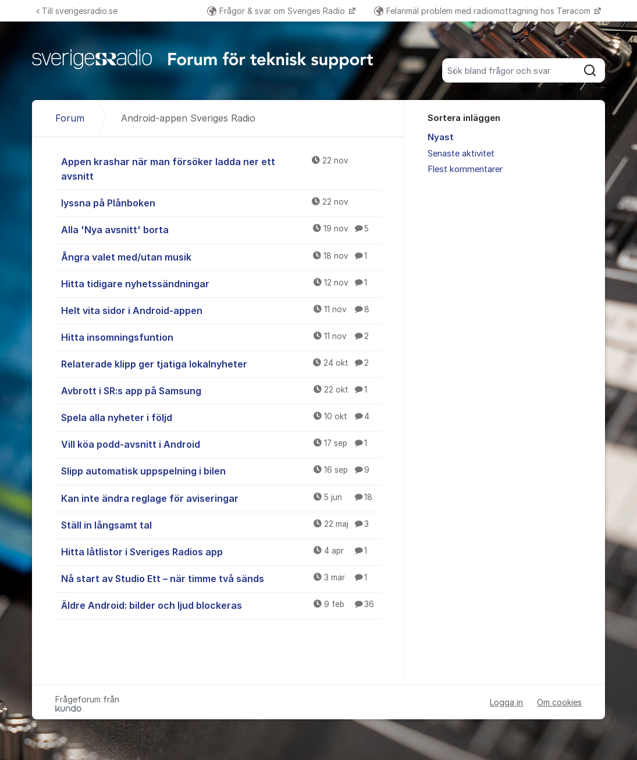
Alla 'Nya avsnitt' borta (221, 229)
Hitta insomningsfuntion (221, 336)
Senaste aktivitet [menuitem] (461, 153)
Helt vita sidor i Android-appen (221, 310)
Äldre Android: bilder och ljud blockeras (221, 604)
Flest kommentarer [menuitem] (465, 169)
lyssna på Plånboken (221, 202)
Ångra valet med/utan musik (221, 256)
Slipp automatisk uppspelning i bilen (221, 470)
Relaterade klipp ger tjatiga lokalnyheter (221, 363)
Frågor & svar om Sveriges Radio (277, 11)
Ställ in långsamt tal (221, 524)
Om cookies (559, 702)
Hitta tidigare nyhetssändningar (221, 283)
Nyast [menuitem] (441, 137)
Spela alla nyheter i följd (221, 417)
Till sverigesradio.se (77, 11)
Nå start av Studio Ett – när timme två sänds (221, 578)
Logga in (506, 702)
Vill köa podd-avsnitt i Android (221, 443)
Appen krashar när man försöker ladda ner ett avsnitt (221, 168)
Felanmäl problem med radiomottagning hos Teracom (483, 11)
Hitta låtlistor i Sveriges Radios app (221, 551)
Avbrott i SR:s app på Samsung (221, 390)
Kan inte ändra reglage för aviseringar (221, 497)
